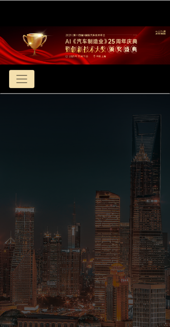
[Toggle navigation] (21, 79)
